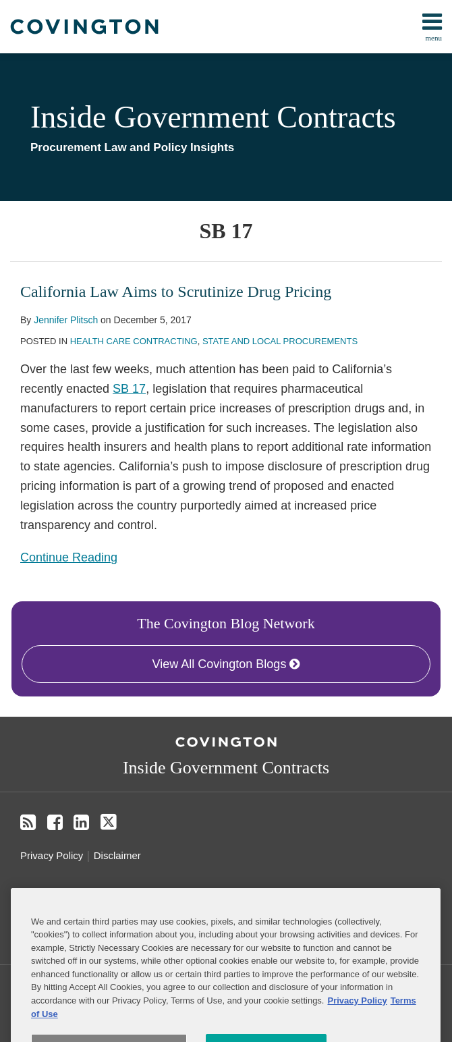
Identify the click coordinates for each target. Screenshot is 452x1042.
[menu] (226, 26)
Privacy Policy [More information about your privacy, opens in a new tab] (357, 1017)
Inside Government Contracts (213, 117)
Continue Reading (68, 556)
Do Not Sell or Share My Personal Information (136, 896)
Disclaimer (117, 855)
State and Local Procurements (280, 341)
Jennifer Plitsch (66, 319)
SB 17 (129, 388)
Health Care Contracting (134, 341)
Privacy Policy (51, 855)
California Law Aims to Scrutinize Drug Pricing (175, 291)
